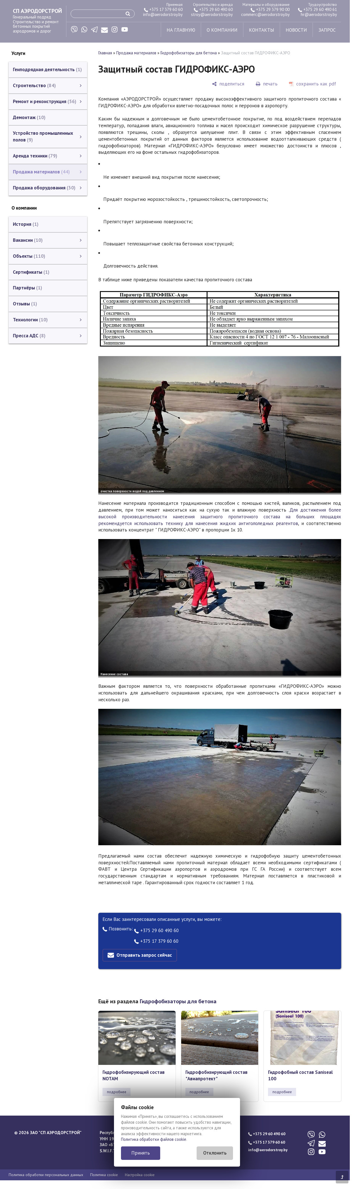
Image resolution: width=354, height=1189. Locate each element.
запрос (327, 30)
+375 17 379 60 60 (163, 9)
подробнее (116, 1091)
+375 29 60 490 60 (213, 9)
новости (296, 30)
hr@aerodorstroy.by (319, 14)
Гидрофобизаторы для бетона (188, 52)
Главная (105, 52)
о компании (222, 30)
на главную (181, 30)
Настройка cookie (140, 1174)
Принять (140, 1153)
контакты (261, 30)
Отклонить (215, 1153)
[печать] (267, 84)
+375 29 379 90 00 (270, 9)
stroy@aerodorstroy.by (212, 14)
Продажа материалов (136, 52)
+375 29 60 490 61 (317, 9)
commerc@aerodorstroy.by (265, 14)
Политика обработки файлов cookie (153, 1139)
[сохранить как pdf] (312, 84)
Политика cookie (104, 1174)
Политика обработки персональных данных (46, 1174)
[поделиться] (228, 84)
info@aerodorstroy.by (163, 14)
